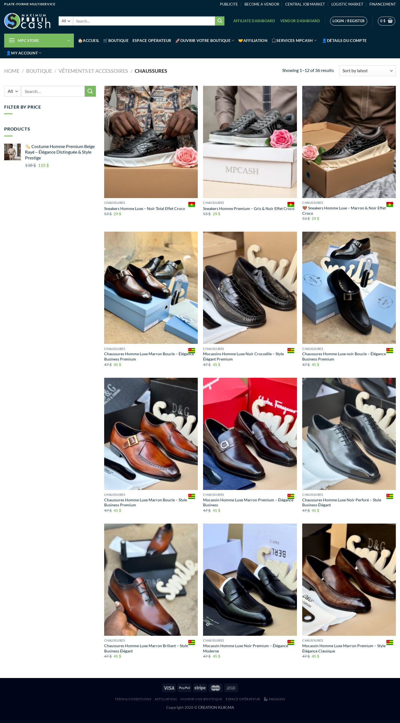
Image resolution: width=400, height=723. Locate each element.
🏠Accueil (88, 40)
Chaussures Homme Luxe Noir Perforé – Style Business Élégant (341, 502)
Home (11, 71)
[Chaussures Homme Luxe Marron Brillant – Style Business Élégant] (151, 580)
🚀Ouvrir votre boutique (204, 40)
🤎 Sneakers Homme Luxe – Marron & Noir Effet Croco (344, 211)
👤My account (24, 53)
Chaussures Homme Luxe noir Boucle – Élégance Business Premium (344, 356)
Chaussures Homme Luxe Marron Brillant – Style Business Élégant (146, 648)
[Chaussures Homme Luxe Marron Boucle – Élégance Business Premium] (151, 288)
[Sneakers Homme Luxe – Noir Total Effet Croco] (151, 142)
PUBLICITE (229, 4)
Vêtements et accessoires (93, 71)
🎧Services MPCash (294, 40)
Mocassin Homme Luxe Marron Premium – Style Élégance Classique (344, 648)
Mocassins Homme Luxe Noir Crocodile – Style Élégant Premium (243, 356)
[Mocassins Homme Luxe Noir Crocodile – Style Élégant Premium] (250, 288)
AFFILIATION (166, 699)
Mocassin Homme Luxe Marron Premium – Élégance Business (248, 502)
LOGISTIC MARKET (347, 4)
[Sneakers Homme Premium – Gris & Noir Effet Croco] (250, 142)
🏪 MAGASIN (274, 699)
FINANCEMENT (382, 4)
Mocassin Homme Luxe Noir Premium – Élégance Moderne (245, 648)
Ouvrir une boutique (201, 699)
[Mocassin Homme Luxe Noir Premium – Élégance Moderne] (250, 580)
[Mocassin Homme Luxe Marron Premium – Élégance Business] (250, 434)
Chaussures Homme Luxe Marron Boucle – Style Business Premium (145, 502)
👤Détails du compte (344, 40)
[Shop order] (367, 70)
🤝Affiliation (252, 40)
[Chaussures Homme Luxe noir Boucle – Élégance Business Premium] (349, 288)
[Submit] (219, 21)
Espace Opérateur (151, 40)
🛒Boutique (116, 40)
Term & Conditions (133, 699)
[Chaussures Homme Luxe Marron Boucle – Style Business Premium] (151, 434)
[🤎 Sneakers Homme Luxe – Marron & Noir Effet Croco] (349, 142)
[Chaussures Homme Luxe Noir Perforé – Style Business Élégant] (349, 434)
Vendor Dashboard (300, 21)
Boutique (39, 71)
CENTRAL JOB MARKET (305, 4)
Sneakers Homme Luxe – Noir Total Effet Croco (144, 208)
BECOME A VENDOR (261, 4)
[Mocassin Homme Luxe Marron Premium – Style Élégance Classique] (349, 580)
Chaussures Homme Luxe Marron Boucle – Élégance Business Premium (149, 356)
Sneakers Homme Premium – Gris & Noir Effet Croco (248, 208)
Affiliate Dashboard (254, 21)
